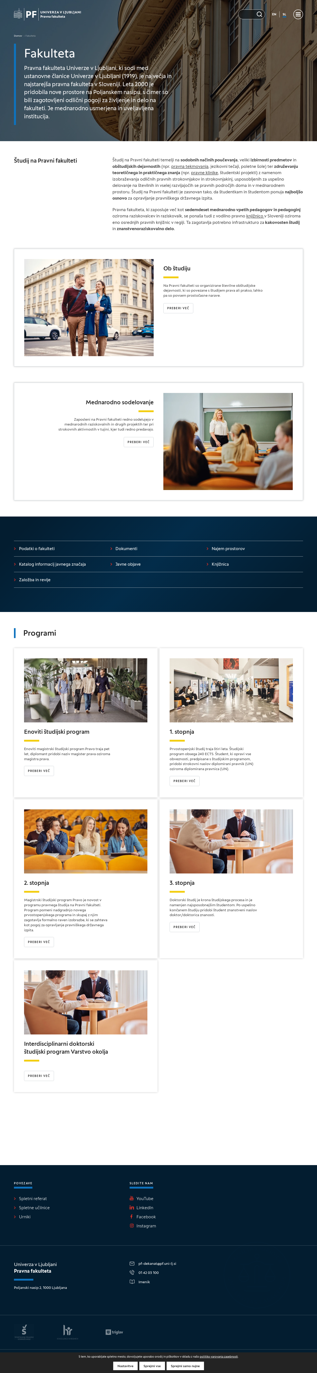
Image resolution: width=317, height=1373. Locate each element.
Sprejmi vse (152, 1366)
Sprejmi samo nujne (185, 1366)
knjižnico (255, 216)
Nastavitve (125, 1366)
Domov (18, 36)
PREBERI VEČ (184, 927)
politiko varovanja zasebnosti (219, 1357)
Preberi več (178, 308)
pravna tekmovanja (189, 167)
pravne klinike (204, 173)
